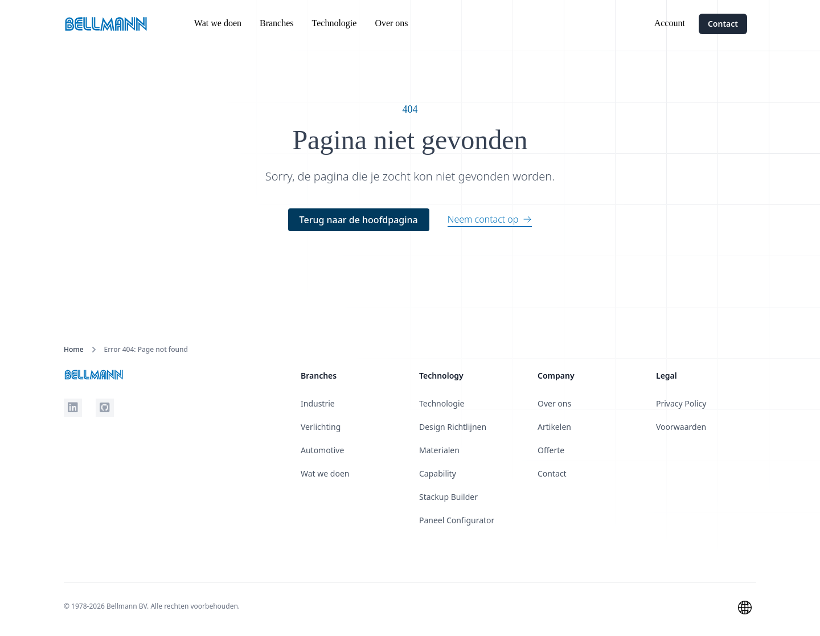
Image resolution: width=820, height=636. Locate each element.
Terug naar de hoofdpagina (359, 220)
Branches (277, 23)
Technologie (334, 23)
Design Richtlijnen (452, 426)
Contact (723, 23)
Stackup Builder (448, 496)
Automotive (322, 450)
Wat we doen (217, 23)
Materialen (439, 450)
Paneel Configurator (456, 520)
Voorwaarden (681, 426)
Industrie (318, 403)
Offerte (551, 450)
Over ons (391, 23)
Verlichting (321, 426)
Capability (437, 473)
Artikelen (554, 426)
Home (74, 349)
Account (669, 23)
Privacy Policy (681, 403)
